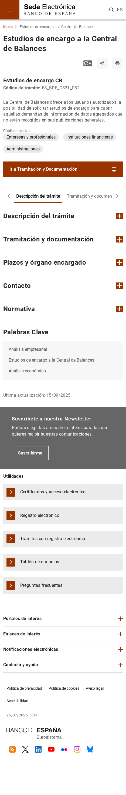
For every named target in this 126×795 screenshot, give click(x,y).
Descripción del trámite (38, 196)
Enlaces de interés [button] (21, 633)
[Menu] (9, 9)
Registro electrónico (39, 515)
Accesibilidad (17, 701)
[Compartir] (102, 63)
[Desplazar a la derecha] (117, 196)
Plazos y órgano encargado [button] (63, 262)
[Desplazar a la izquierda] (8, 196)
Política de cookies (64, 688)
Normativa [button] (63, 309)
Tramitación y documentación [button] (63, 239)
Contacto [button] (63, 285)
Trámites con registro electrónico (52, 538)
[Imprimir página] (117, 63)
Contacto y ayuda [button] (20, 664)
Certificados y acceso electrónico (53, 491)
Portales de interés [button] (22, 618)
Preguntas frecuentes (41, 585)
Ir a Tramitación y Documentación (63, 169)
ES (120, 9)
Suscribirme (30, 453)
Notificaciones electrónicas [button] (30, 649)
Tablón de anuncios (39, 561)
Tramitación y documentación (95, 196)
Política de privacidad (24, 688)
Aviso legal (95, 688)
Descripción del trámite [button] (63, 216)
